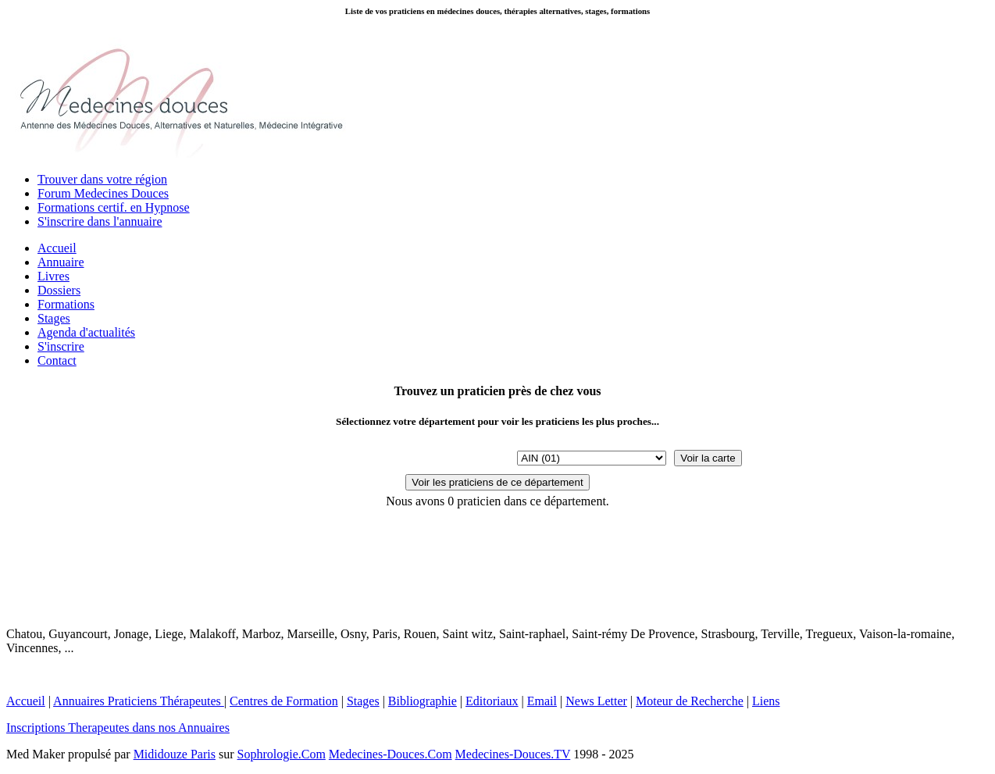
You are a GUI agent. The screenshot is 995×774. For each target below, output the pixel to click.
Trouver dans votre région (102, 179)
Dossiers (58, 290)
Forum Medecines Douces (103, 193)
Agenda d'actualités (86, 332)
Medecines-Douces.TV (513, 754)
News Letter (596, 701)
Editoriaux (492, 701)
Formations (66, 304)
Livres (53, 276)
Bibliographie (422, 701)
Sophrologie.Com (281, 754)
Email (542, 701)
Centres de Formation (284, 701)
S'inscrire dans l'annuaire (99, 221)
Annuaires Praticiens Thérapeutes (138, 701)
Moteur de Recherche (690, 701)
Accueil (57, 248)
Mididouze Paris (175, 754)
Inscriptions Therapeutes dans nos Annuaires (118, 727)
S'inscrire (60, 346)
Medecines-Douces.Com (390, 754)
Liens (766, 701)
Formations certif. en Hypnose (113, 207)
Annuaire (60, 262)
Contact (57, 360)
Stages (53, 318)
